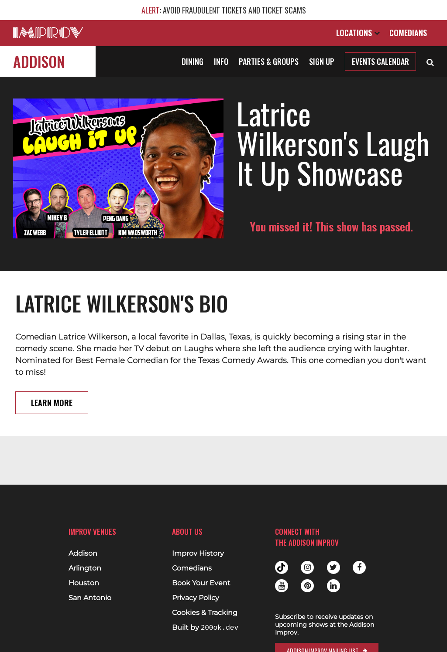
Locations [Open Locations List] (358, 32)
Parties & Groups (269, 61)
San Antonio (90, 597)
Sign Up (321, 61)
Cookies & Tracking (204, 612)
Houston (84, 583)
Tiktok (281, 567)
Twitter (333, 567)
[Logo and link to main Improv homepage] (48, 32)
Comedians (408, 32)
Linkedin (333, 585)
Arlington (85, 568)
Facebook (359, 567)
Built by (205, 628)
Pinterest (307, 585)
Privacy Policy (195, 597)
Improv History (198, 553)
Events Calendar (380, 61)
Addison (39, 61)
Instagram (307, 567)
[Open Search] (430, 61)
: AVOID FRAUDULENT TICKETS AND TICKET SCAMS (223, 10)
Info (221, 61)
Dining (192, 61)
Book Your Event (201, 583)
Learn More (51, 402)
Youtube (281, 585)
